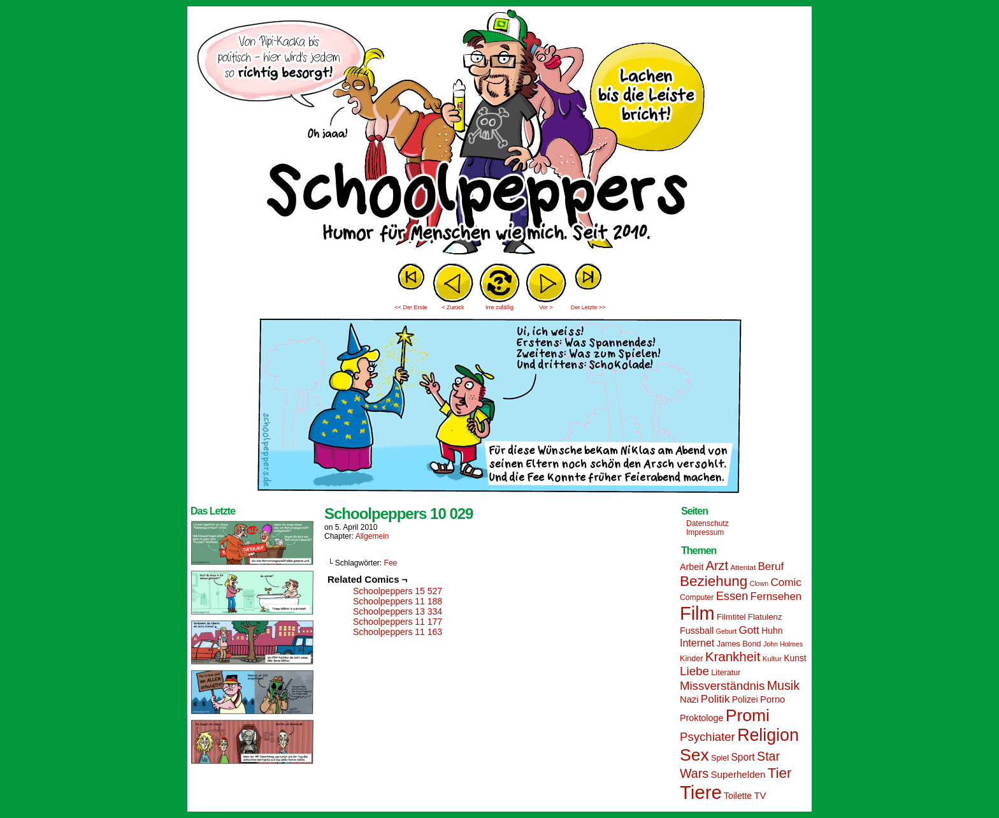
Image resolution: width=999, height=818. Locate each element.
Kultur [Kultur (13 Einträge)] (772, 658)
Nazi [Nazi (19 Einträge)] (689, 699)
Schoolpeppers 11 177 (397, 622)
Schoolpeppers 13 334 (397, 611)
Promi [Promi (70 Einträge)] (748, 715)
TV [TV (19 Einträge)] (760, 796)
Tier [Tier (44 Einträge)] (780, 773)
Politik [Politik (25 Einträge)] (715, 699)
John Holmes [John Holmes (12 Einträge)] (783, 644)
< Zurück (453, 307)
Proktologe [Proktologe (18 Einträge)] (701, 718)
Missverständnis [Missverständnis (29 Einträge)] (722, 685)
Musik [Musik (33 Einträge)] (783, 685)
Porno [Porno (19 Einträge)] (772, 699)
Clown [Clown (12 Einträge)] (758, 583)
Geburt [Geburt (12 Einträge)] (726, 631)
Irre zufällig (499, 307)
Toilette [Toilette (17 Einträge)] (738, 796)
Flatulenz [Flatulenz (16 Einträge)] (765, 617)
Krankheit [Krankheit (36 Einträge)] (733, 656)
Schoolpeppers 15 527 (397, 591)
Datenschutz (707, 523)
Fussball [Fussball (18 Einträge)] (697, 630)
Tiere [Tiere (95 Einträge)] (701, 792)
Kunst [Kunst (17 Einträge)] (795, 658)
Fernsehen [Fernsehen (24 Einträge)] (776, 596)
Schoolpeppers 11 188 (397, 601)
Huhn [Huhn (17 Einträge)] (771, 630)
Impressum (705, 532)
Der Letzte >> (588, 307)
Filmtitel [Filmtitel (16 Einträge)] (731, 617)
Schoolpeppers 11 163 (397, 632)
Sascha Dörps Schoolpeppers (499, 133)
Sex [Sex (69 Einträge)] (694, 754)
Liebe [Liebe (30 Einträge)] (694, 671)
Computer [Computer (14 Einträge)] (697, 597)
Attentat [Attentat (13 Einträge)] (743, 567)
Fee (391, 563)
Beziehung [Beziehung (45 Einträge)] (713, 581)
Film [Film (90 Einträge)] (697, 613)
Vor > (545, 307)
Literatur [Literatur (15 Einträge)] (725, 672)
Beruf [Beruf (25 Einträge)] (771, 566)
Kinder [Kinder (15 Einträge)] (691, 658)
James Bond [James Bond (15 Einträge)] (739, 643)
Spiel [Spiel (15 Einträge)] (720, 758)
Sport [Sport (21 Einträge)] (742, 757)
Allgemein (372, 536)
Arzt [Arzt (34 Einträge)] (717, 566)
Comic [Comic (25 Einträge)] (785, 582)
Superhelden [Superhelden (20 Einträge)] (737, 774)
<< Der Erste (410, 307)
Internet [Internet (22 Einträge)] (697, 642)
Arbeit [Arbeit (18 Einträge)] (691, 567)
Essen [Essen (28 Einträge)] (732, 596)
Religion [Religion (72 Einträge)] (768, 735)
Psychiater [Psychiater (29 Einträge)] (707, 736)
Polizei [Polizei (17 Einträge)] (745, 699)
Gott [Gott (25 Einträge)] (749, 630)
